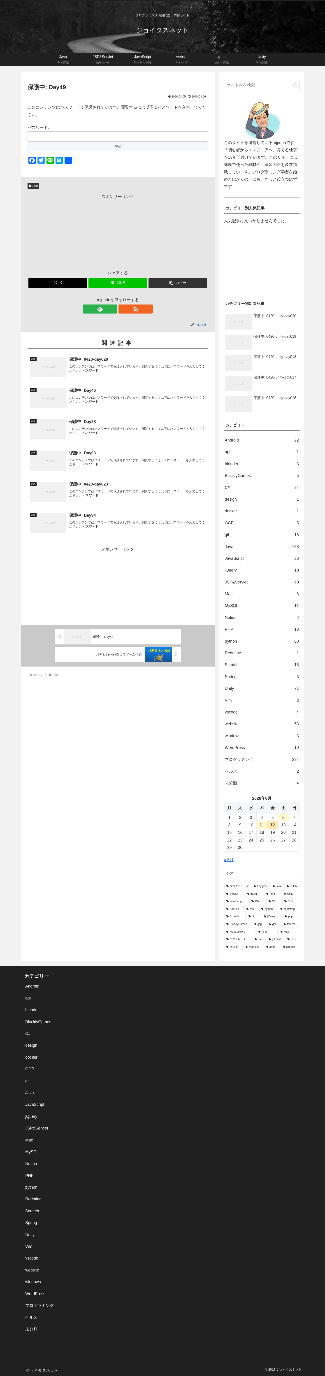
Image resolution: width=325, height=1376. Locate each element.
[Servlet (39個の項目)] (234, 894)
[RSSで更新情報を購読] (123, 309)
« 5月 (229, 860)
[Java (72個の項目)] (277, 886)
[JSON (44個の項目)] (292, 886)
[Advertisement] (118, 232)
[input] (262, 85)
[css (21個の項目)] (251, 909)
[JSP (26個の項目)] (257, 901)
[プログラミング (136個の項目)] (237, 886)
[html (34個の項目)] (272, 894)
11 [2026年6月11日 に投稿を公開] (262, 825)
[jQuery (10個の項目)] (272, 916)
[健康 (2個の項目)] (267, 932)
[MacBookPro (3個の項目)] (239, 932)
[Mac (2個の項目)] (289, 932)
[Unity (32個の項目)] (290, 894)
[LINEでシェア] (117, 283)
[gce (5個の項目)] (274, 924)
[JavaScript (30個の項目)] (236, 901)
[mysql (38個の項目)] (254, 894)
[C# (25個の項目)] (274, 901)
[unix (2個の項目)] (259, 939)
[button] (178, 283)
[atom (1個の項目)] (272, 947)
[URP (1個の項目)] (292, 939)
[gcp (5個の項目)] (259, 924)
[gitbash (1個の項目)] (290, 947)
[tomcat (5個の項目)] (290, 924)
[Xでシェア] (57, 283)
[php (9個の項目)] (291, 916)
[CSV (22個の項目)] (290, 901)
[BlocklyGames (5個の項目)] (237, 924)
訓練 (33, 185)
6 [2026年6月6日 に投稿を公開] (283, 817)
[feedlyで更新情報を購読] (112, 309)
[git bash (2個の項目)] (275, 939)
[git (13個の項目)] (253, 916)
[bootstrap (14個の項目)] (288, 909)
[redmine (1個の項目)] (253, 947)
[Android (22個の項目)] (234, 909)
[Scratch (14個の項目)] (235, 916)
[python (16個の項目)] (268, 909)
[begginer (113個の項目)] (261, 886)
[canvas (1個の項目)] (233, 947)
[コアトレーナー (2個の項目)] (238, 939)
